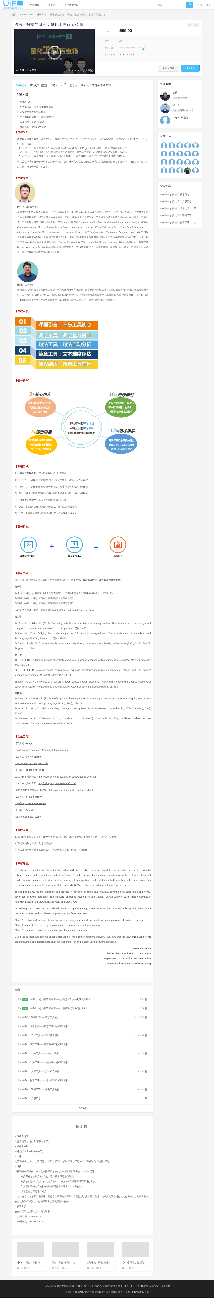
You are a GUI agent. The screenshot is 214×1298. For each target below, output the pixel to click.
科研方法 (41, 14)
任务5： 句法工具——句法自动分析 (40, 1054)
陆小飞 (176, 105)
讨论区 (60, 85)
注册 (208, 5)
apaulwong (166, 194)
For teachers (26, 14)
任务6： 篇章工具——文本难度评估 (40, 1072)
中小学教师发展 (70, 5)
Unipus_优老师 (180, 117)
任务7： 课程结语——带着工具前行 (40, 1090)
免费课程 (34, 5)
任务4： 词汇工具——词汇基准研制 (40, 1036)
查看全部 (82, 1108)
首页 (14, 14)
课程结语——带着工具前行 (194, 208)
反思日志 (184, 194)
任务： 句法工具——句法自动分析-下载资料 (45, 1063)
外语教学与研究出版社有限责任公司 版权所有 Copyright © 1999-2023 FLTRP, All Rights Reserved (107, 1286)
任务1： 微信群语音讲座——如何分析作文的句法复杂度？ (56, 1000)
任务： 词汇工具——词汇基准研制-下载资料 (45, 1045)
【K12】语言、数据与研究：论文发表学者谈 (40, 1262)
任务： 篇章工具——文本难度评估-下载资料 (45, 1081)
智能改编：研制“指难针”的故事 (103, 1262)
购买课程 (189, 68)
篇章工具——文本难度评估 (194, 222)
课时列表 (39, 85)
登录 (199, 5)
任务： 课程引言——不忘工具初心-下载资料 (45, 1027)
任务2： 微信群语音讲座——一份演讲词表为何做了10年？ (56, 1009)
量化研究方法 (57, 14)
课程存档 (165, 1286)
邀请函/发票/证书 (107, 85)
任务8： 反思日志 (31, 1099)
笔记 (76, 85)
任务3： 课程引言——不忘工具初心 (40, 1018)
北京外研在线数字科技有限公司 (101, 1292)
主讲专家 (50, 5)
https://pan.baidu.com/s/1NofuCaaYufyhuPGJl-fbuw (67, 610)
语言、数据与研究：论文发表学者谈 (70, 1262)
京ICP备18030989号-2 (137, 1292)
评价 (89, 85)
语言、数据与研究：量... (131, 47)
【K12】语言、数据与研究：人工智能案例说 (145, 1262)
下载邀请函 (47, 107)
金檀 (175, 92)
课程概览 (21, 85)
